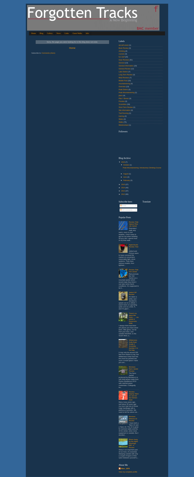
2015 (123, 184)
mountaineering (124, 84)
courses (121, 54)
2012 (123, 194)
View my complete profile (128, 472)
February (126, 180)
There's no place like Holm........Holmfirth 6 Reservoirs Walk (134, 318)
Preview (122, 101)
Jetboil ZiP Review (133, 293)
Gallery (50, 33)
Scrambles (123, 104)
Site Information (124, 110)
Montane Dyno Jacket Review (133, 369)
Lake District (123, 72)
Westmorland (123, 125)
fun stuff (122, 57)
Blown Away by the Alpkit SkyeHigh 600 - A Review (133, 443)
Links (67, 33)
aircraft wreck (124, 45)
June (125, 177)
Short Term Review (126, 107)
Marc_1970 (125, 468)
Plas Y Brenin (124, 98)
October (126, 165)
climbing (122, 51)
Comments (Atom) (48, 53)
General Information (126, 66)
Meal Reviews (124, 78)
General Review (125, 69)
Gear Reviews (124, 60)
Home (33, 33)
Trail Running (124, 113)
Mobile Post (123, 81)
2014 (123, 188)
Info (87, 33)
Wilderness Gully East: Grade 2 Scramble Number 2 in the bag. (133, 345)
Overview (122, 86)
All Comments (126, 210)
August (126, 174)
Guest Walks (77, 33)
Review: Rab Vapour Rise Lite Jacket (133, 224)
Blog (41, 33)
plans (121, 95)
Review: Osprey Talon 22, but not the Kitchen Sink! (134, 396)
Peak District (123, 89)
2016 (123, 162)
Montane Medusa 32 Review (133, 418)
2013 (123, 191)
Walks (121, 122)
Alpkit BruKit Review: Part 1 (133, 247)
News (59, 33)
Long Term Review (126, 75)
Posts (123, 206)
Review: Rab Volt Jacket (133, 271)
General (122, 63)
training (121, 116)
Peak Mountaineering (126, 92)
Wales (121, 119)
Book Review (123, 48)
